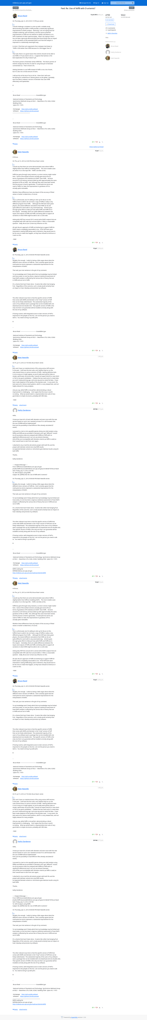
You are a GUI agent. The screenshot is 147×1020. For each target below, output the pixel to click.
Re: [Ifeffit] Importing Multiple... (22, 10)
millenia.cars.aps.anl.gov (22, 3)
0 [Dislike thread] (97, 142)
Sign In (96, 3)
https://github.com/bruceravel (29, 111)
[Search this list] (120, 3)
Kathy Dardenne (24, 410)
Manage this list (85, 3)
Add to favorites (111, 33)
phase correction (129, 10)
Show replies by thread (96, 147)
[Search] (132, 3)
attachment (22, 405)
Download (110, 24)
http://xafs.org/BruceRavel (29, 109)
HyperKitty (74, 1017)
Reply (15, 144)
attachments (23, 578)
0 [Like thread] (93, 142)
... (14, 24)
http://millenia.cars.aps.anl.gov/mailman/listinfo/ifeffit (29, 573)
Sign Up (105, 3)
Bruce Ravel (22, 16)
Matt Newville (23, 152)
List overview (109, 20)
